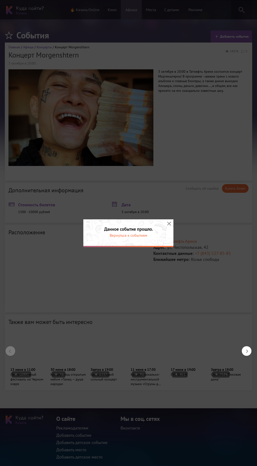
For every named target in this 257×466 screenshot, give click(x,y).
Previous (8, 348)
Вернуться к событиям (128, 235)
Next (244, 348)
